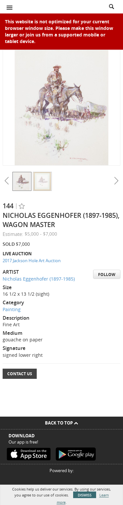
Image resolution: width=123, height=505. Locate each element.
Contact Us (19, 374)
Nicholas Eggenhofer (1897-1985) (39, 279)
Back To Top (61, 423)
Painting (12, 309)
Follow (106, 274)
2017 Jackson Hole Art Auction (32, 261)
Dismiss (85, 495)
